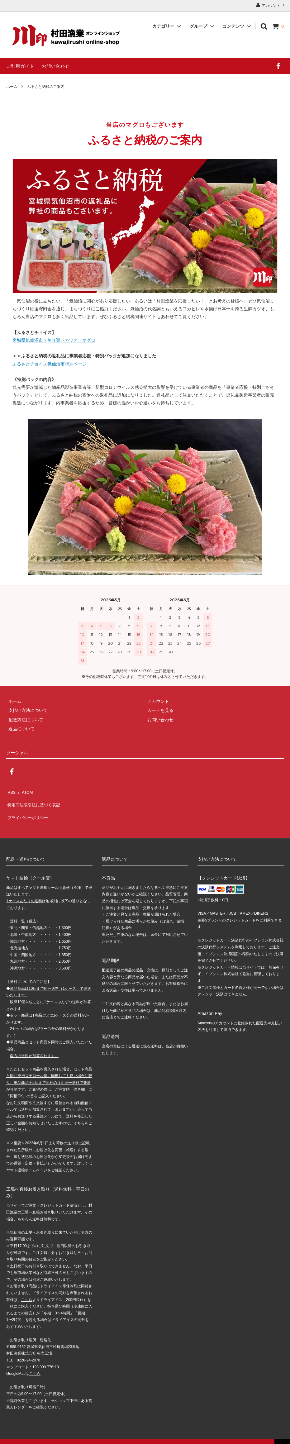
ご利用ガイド (20, 66)
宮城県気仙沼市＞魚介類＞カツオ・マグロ (53, 340)
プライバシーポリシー (28, 809)
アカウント (271, 5)
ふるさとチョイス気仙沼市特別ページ (49, 363)
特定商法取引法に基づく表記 (34, 799)
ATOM (25, 790)
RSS (10, 790)
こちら (26, 1289)
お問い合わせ (56, 66)
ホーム (11, 86)
